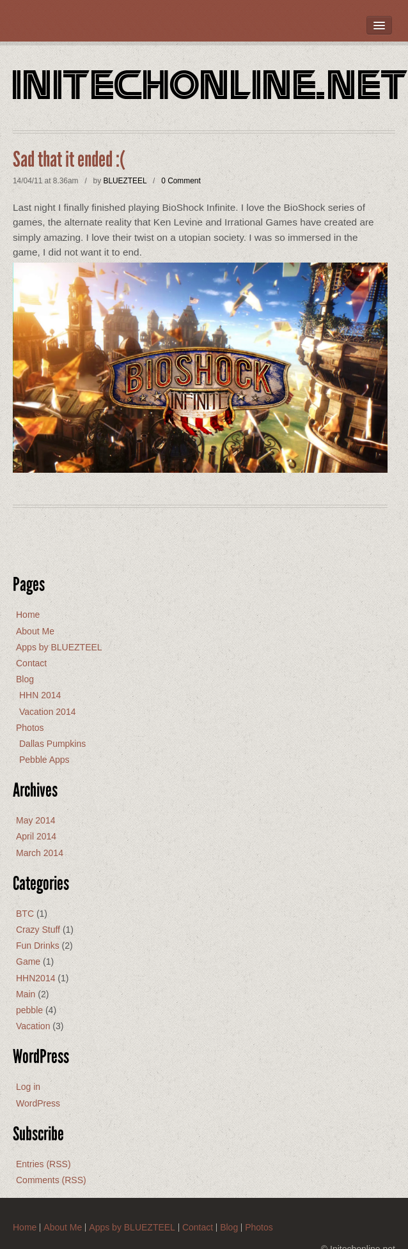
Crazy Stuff (38, 929)
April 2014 (36, 836)
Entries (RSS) (43, 1164)
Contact (31, 663)
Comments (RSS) (51, 1180)
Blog (25, 679)
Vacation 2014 (47, 712)
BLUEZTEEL (124, 180)
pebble (29, 1010)
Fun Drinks (37, 945)
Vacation (33, 1026)
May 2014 (35, 820)
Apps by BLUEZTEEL (59, 647)
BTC (25, 913)
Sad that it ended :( (69, 160)
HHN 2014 (40, 695)
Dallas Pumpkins (52, 744)
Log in (28, 1087)
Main (25, 994)
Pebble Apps (44, 760)
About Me (35, 631)
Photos (30, 728)
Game (28, 961)
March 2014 (39, 853)
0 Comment (180, 180)
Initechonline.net (210, 88)
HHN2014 (35, 978)
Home (28, 614)
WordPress (38, 1103)
